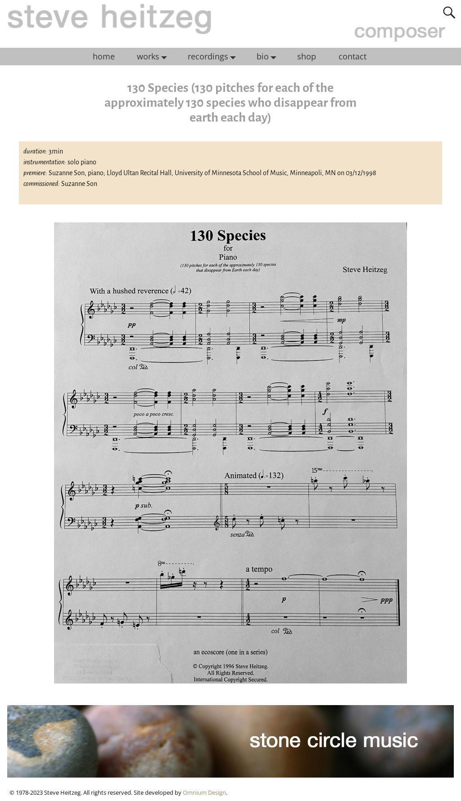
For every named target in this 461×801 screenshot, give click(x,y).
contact (352, 56)
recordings (214, 57)
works (154, 57)
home (104, 56)
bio (269, 57)
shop (306, 56)
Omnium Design (204, 792)
